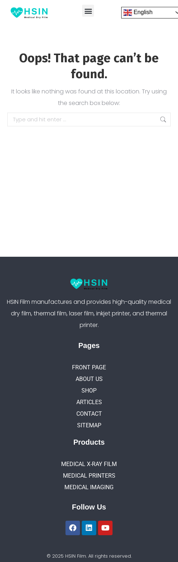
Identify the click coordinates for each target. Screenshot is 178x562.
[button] (88, 11)
